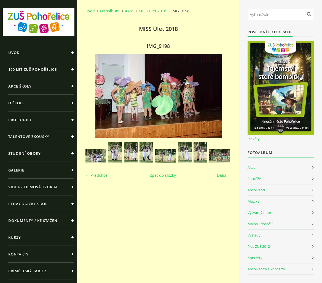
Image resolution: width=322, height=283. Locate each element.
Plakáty (254, 138)
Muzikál (254, 201)
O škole (16, 102)
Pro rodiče (20, 119)
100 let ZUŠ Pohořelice (32, 69)
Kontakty (18, 254)
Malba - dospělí (260, 223)
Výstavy (254, 235)
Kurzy (14, 237)
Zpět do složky (163, 175)
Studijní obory (24, 153)
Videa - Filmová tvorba (33, 186)
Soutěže (254, 178)
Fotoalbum (110, 10)
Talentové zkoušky (28, 136)
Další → (224, 175)
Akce (129, 10)
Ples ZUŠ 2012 (259, 246)
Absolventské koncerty (266, 268)
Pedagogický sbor (28, 203)
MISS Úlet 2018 (152, 10)
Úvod (14, 52)
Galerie (16, 170)
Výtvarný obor (259, 212)
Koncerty (255, 257)
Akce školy (20, 86)
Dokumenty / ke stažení (33, 220)
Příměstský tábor (27, 270)
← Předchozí (97, 175)
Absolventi (256, 189)
